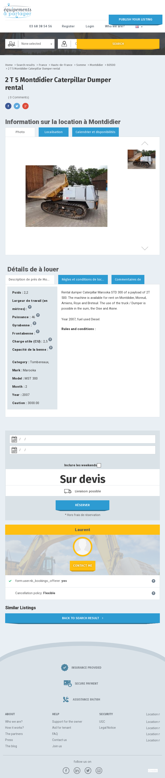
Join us (57, 745)
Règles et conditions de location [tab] (85, 279)
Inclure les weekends (80, 465)
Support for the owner (67, 721)
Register (70, 26)
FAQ (55, 733)
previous (141, 142)
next (141, 248)
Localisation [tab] (53, 131)
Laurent (82, 529)
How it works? (14, 727)
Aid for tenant (61, 727)
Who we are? (113, 26)
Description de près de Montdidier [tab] (32, 279)
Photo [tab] (20, 131)
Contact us (59, 739)
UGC (102, 721)
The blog (11, 745)
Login (90, 26)
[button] (136, 26)
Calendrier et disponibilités (95, 131)
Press (9, 739)
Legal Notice (107, 727)
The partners (14, 733)
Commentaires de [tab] (128, 279)
